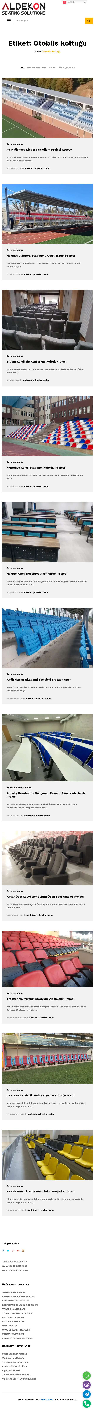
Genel (52, 67)
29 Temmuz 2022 (16, 1017)
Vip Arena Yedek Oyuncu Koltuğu (19, 1379)
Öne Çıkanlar (67, 67)
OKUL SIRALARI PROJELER (16, 1330)
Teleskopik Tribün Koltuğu (16, 1374)
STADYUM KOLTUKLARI (14, 1292)
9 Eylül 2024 (13, 486)
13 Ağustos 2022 (15, 915)
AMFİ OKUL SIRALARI (13, 1317)
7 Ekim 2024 (13, 274)
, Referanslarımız (22, 787)
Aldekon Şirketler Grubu (37, 168)
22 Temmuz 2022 (16, 1210)
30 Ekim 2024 (14, 168)
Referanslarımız (36, 67)
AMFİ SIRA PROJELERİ (13, 1321)
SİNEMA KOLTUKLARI (13, 1334)
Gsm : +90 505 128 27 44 (15, 1270)
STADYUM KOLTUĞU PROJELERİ (18, 1296)
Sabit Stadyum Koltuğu (14, 1354)
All (22, 67)
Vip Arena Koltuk (11, 1370)
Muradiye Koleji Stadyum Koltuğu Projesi (36, 467)
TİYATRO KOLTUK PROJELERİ (17, 1313)
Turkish (69, 2)
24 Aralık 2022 (14, 698)
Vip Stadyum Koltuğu (13, 1358)
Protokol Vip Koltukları (14, 1366)
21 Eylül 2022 (14, 815)
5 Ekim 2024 (13, 380)
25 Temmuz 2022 (16, 1114)
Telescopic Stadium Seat (15, 1362)
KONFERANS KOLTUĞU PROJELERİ (20, 1305)
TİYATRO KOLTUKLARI (13, 1309)
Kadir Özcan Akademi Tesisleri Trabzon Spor (39, 679)
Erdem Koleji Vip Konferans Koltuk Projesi (36, 361)
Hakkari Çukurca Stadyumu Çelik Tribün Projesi (41, 255)
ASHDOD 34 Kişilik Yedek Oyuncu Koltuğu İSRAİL (41, 1095)
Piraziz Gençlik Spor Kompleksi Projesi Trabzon (40, 1191)
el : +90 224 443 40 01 (15, 1262)
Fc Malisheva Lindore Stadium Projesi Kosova (39, 149)
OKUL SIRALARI (10, 1325)
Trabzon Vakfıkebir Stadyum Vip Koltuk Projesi (40, 999)
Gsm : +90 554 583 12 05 (14, 1266)
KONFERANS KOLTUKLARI (15, 1301)
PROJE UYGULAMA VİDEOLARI (17, 1338)
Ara (89, 21)
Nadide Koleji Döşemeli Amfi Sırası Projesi (37, 573)
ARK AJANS (47, 1399)
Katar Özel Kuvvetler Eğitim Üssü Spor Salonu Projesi (45, 896)
